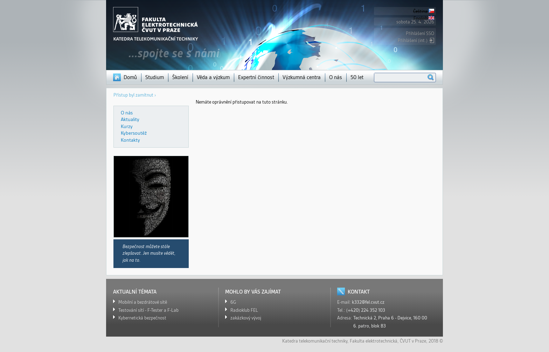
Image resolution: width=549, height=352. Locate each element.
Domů (130, 77)
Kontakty (130, 140)
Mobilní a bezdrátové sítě (142, 302)
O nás (335, 77)
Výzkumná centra (302, 77)
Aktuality (130, 119)
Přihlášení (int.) (413, 40)
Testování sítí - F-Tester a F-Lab (148, 310)
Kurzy (127, 126)
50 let (356, 77)
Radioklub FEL (244, 310)
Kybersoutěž (134, 133)
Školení (180, 77)
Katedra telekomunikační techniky (314, 341)
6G (233, 302)
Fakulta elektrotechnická (373, 341)
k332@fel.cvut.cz (368, 302)
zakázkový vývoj (245, 318)
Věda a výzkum (213, 77)
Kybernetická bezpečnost (142, 318)
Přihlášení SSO (420, 33)
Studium (154, 77)
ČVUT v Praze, (414, 341)
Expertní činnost (256, 77)
